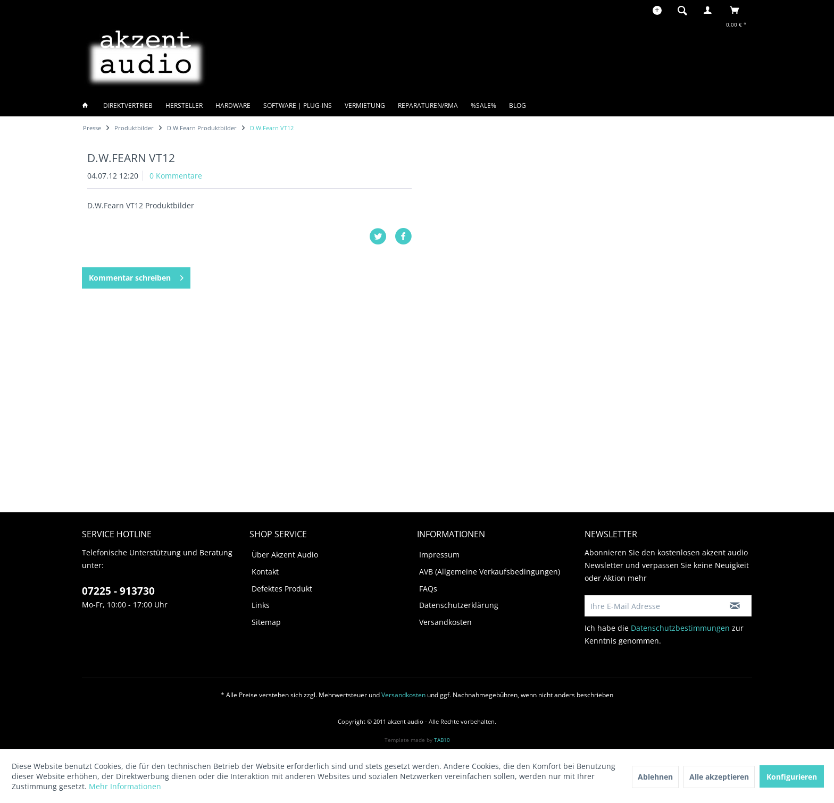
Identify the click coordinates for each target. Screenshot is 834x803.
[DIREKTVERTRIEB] (128, 105)
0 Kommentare (175, 176)
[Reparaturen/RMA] (427, 105)
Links (261, 605)
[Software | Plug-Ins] (297, 105)
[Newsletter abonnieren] (735, 605)
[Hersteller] (184, 105)
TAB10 (442, 739)
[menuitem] (685, 10)
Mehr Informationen (125, 786)
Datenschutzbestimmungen (680, 628)
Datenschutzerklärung (458, 605)
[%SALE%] (483, 105)
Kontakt (265, 572)
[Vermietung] (364, 105)
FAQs (428, 589)
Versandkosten (445, 622)
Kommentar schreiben (136, 276)
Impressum (439, 555)
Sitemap (266, 622)
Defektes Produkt (282, 589)
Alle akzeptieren (719, 777)
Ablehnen (655, 777)
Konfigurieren (791, 777)
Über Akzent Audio (285, 555)
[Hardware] (233, 105)
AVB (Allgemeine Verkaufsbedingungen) (489, 572)
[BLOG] (517, 105)
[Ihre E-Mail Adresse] (652, 605)
